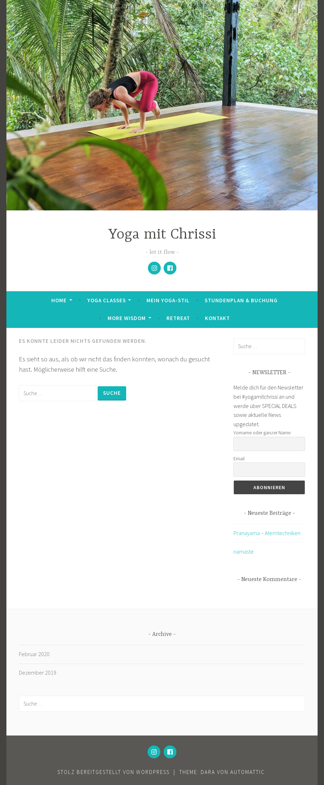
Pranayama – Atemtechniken (266, 533)
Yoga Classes (106, 300)
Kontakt (217, 318)
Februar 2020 (34, 654)
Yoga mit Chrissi (162, 234)
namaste (243, 551)
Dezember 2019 (37, 672)
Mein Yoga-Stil (168, 300)
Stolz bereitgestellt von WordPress (113, 772)
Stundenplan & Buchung (241, 300)
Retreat (178, 318)
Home (59, 300)
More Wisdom (127, 318)
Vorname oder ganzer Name (261, 432)
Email (239, 458)
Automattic (247, 772)
